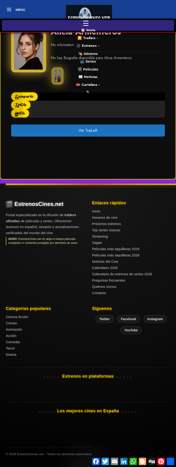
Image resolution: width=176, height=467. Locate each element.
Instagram (155, 319)
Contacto (99, 293)
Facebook (128, 319)
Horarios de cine (105, 217)
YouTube (131, 330)
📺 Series (88, 61)
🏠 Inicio (88, 30)
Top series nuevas (106, 230)
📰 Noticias (88, 76)
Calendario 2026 (105, 268)
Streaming (100, 236)
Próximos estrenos (106, 224)
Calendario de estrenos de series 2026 (122, 274)
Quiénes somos (104, 287)
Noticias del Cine (105, 261)
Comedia (13, 342)
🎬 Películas (88, 69)
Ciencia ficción (17, 317)
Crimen (11, 323)
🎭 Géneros (88, 54)
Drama (11, 354)
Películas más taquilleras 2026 (115, 255)
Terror (10, 348)
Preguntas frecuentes (108, 280)
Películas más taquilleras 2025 (115, 249)
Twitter (104, 319)
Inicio (96, 211)
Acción (11, 336)
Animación (14, 329)
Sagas (97, 243)
